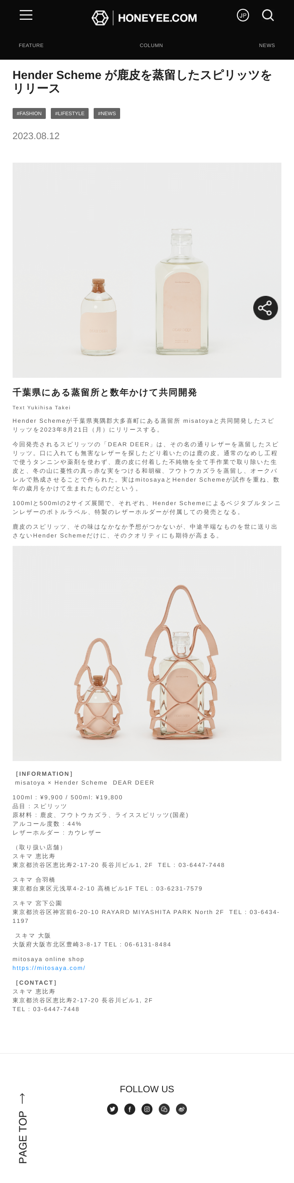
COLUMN (151, 45)
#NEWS (107, 113)
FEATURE (31, 45)
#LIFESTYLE (69, 113)
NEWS (267, 45)
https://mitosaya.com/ (49, 967)
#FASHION (29, 113)
